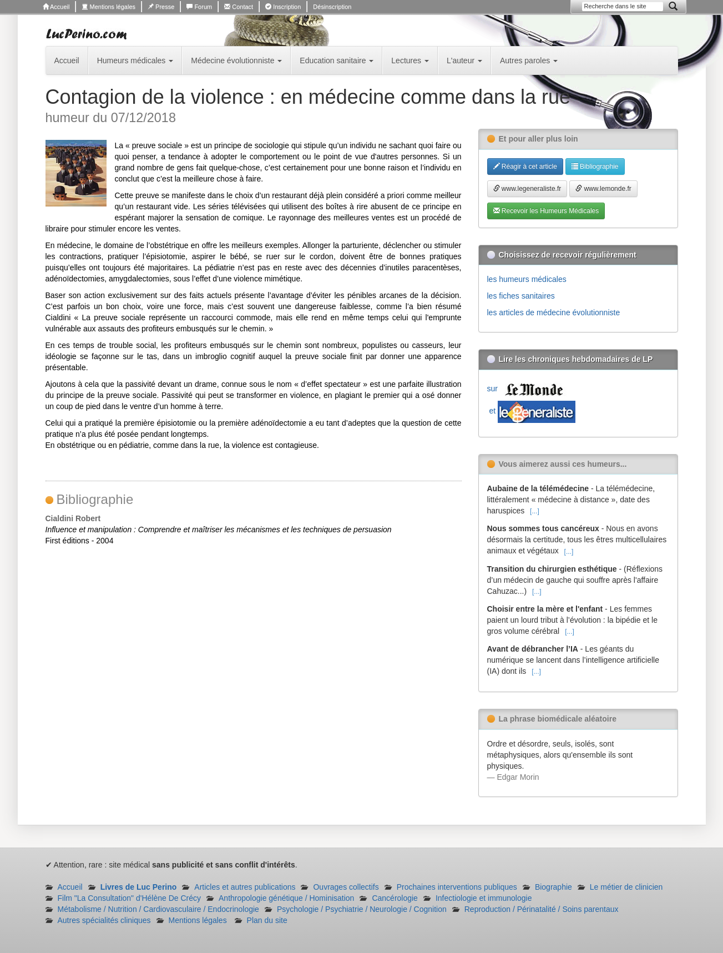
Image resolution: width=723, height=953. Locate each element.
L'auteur (464, 60)
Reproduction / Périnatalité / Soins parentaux (541, 909)
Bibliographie (595, 166)
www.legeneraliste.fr (527, 189)
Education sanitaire (336, 60)
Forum (199, 6)
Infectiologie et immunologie (484, 898)
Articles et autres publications (244, 887)
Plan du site (267, 920)
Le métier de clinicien (626, 887)
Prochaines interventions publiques (457, 887)
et (531, 410)
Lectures (410, 60)
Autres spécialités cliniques (104, 920)
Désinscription (332, 6)
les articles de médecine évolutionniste (553, 312)
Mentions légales (108, 6)
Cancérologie (395, 898)
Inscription (283, 6)
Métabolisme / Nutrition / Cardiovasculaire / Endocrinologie (158, 909)
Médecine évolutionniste (236, 60)
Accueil (56, 6)
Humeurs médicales (135, 60)
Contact (238, 6)
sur (527, 388)
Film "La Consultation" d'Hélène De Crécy (129, 898)
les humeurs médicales (527, 279)
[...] (534, 511)
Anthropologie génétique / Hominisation (286, 898)
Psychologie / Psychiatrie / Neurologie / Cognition (362, 909)
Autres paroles (529, 60)
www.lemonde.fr (603, 189)
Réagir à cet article (525, 166)
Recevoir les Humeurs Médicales (546, 211)
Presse (161, 6)
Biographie (553, 887)
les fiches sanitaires (521, 295)
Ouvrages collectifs (345, 887)
